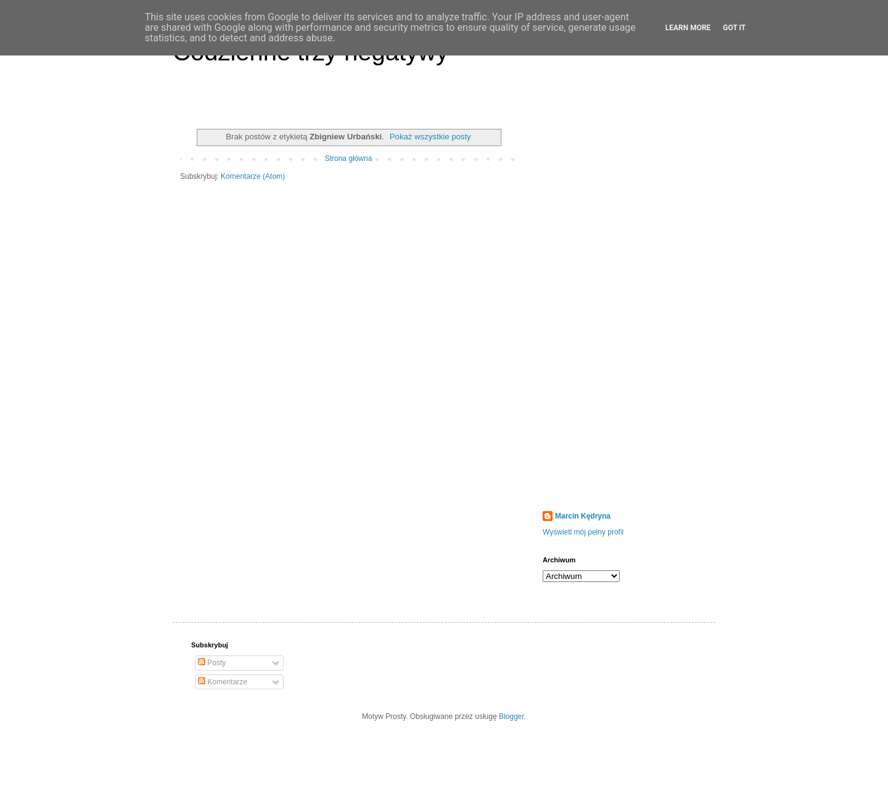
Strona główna (348, 158)
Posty (212, 662)
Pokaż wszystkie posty (430, 136)
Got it (734, 27)
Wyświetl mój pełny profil (583, 532)
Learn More (688, 27)
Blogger (511, 716)
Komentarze (222, 682)
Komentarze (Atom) (253, 176)
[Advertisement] (620, 308)
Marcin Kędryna (582, 516)
